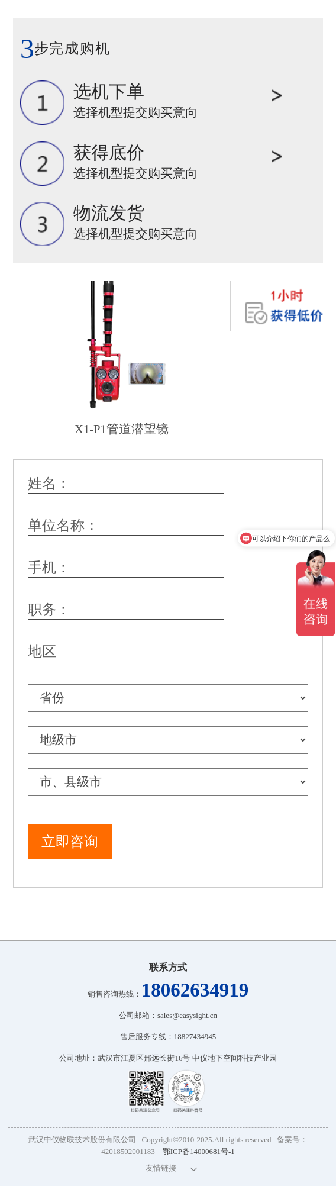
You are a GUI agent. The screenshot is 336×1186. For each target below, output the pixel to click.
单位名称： (63, 525)
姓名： (49, 483)
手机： (49, 567)
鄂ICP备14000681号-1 (199, 1151)
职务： (49, 609)
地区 (42, 651)
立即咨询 (69, 841)
